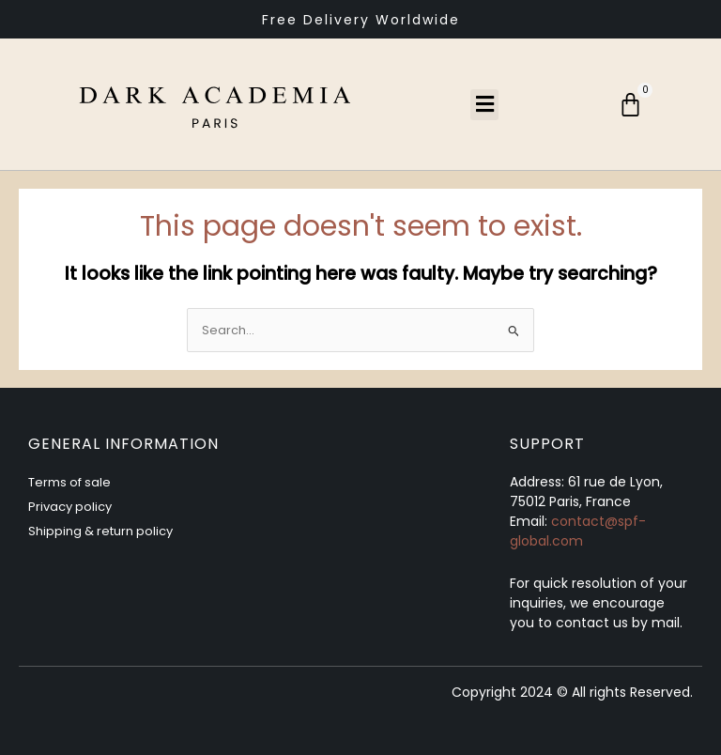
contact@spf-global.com (578, 531)
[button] (484, 104)
